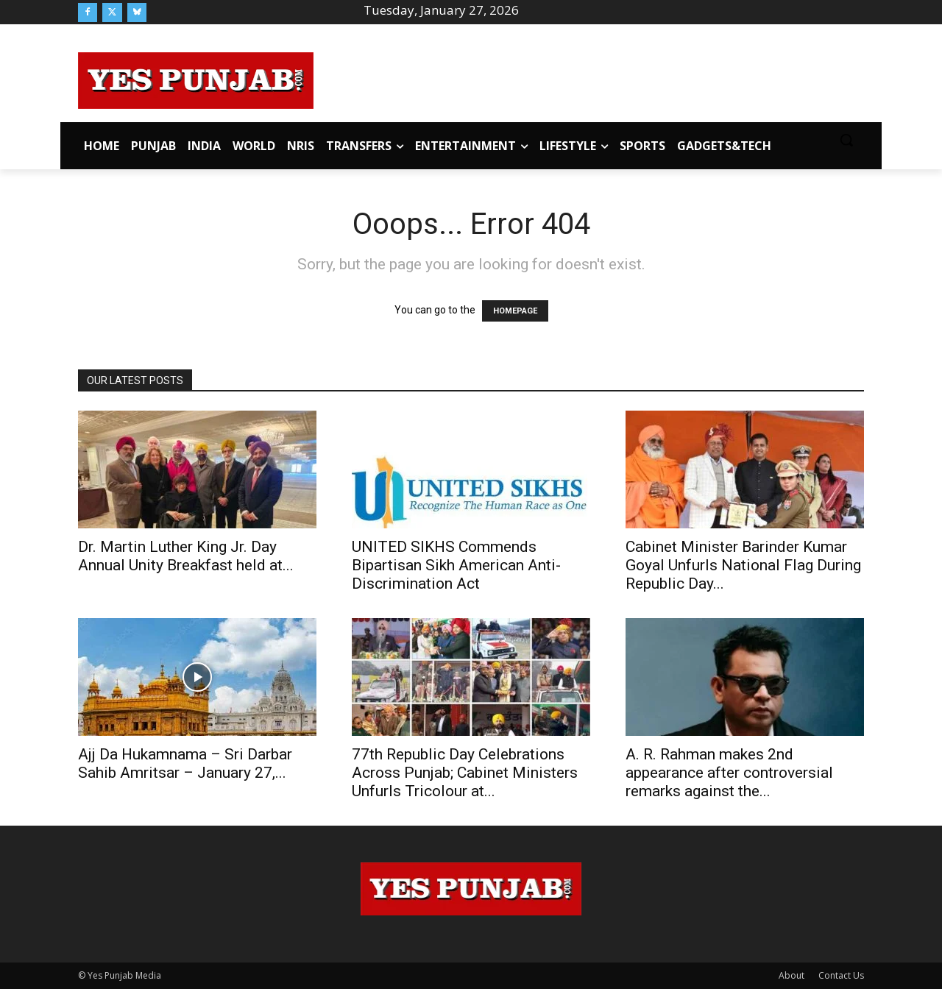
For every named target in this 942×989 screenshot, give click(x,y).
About (791, 975)
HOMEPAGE (515, 311)
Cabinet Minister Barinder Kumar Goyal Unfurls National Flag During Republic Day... (743, 565)
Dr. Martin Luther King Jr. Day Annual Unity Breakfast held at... (186, 556)
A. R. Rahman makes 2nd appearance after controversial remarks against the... (729, 772)
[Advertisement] (589, 78)
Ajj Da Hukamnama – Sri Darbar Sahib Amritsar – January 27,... (185, 763)
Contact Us (841, 975)
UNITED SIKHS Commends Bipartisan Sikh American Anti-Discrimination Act (456, 565)
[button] (846, 139)
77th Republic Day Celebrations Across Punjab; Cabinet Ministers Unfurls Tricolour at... (465, 772)
